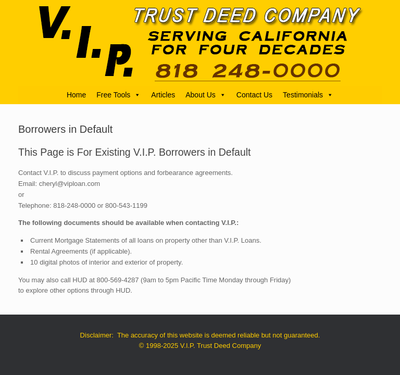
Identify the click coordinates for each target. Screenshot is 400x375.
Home (76, 95)
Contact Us (254, 95)
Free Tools (118, 95)
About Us (205, 95)
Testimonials (308, 95)
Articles (163, 95)
